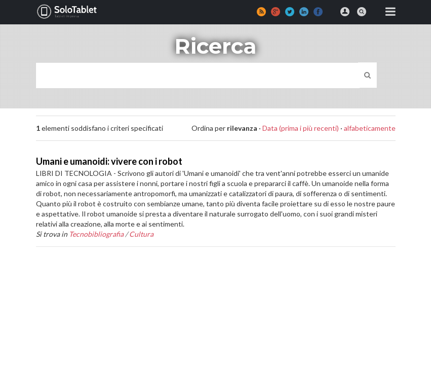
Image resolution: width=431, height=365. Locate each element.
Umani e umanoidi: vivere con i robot (109, 161)
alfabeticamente (370, 128)
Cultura (141, 234)
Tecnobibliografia (96, 234)
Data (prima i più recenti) (300, 128)
